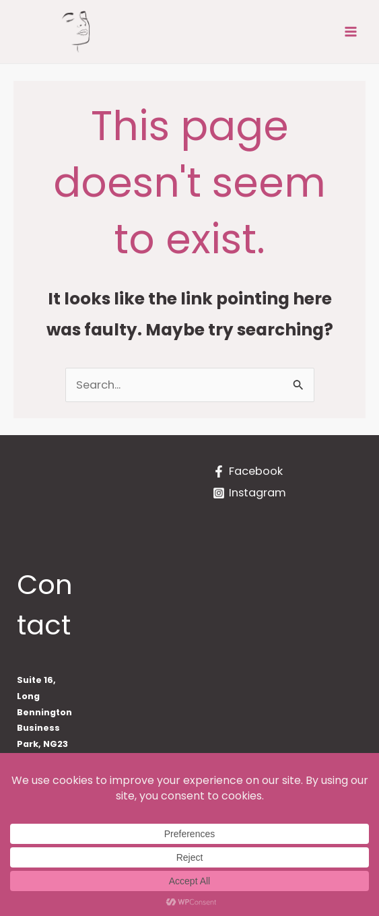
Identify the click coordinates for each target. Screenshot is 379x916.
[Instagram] (249, 493)
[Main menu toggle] (350, 32)
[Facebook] (247, 471)
